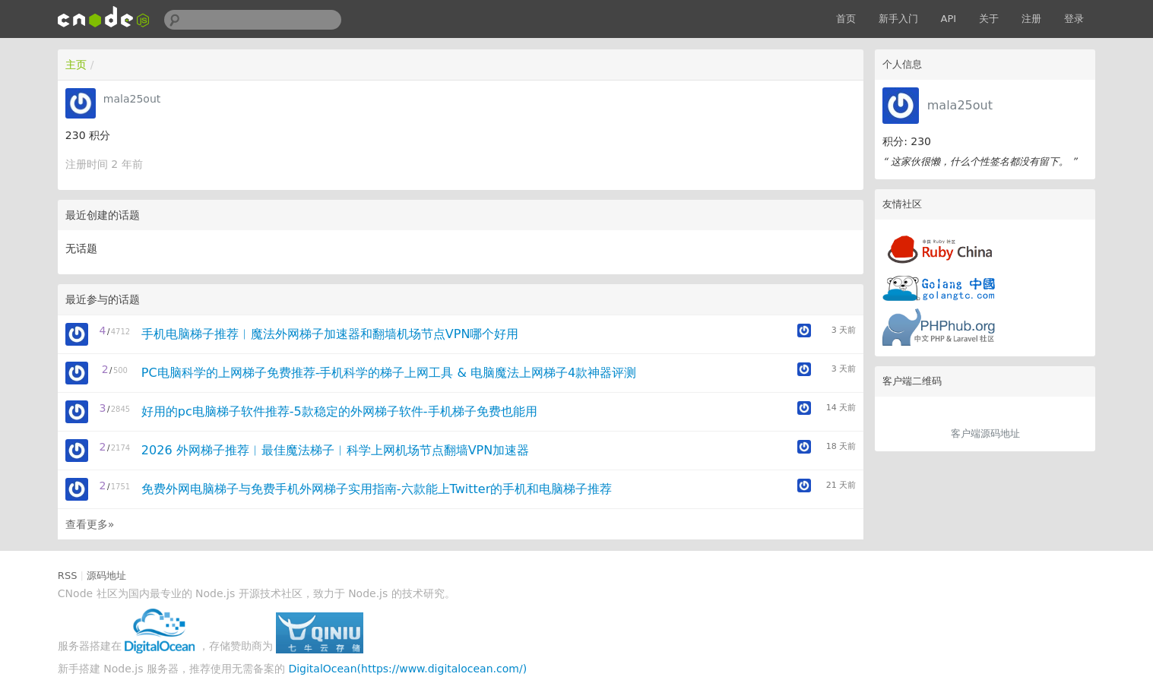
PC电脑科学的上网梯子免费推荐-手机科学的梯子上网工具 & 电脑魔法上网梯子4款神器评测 (388, 372)
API (949, 18)
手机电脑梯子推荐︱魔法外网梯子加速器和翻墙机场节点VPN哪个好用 (330, 334)
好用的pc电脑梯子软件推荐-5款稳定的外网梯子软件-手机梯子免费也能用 (339, 411)
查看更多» (90, 524)
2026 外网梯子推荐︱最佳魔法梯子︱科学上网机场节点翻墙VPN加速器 (335, 450)
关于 (989, 18)
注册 (1031, 18)
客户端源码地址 (985, 433)
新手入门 (898, 18)
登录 (1074, 18)
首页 (846, 18)
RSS (68, 575)
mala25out (960, 105)
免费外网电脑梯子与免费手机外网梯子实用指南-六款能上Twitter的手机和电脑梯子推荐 (376, 489)
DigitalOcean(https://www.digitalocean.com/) (407, 669)
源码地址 (106, 575)
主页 (76, 65)
